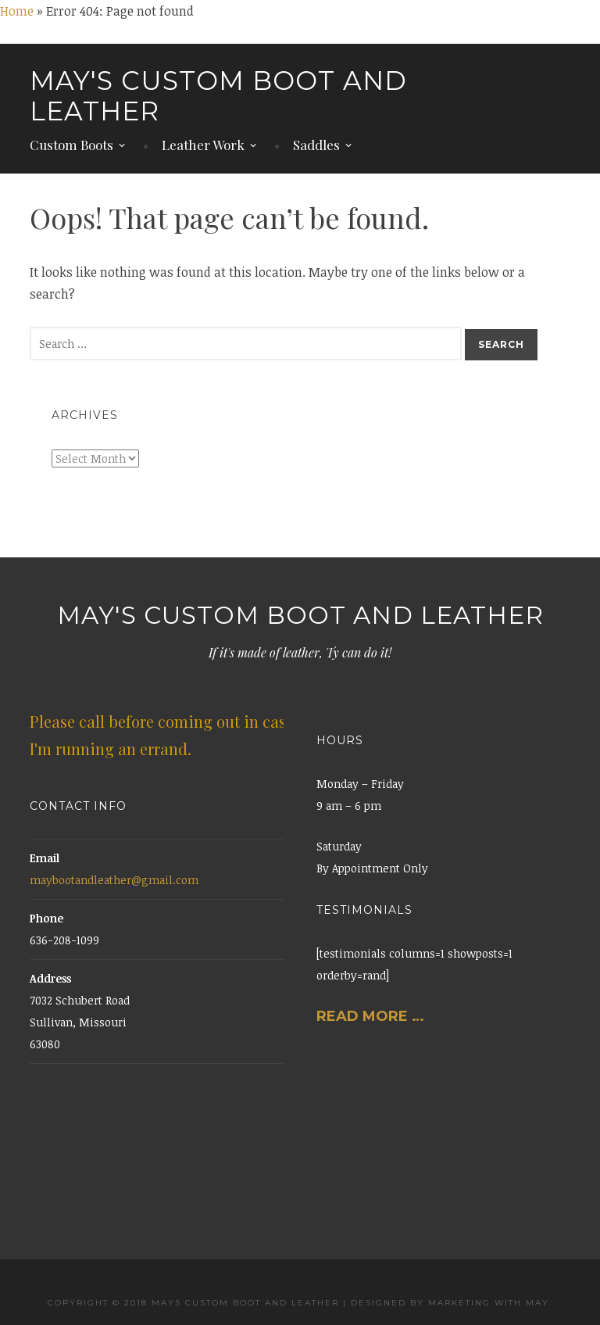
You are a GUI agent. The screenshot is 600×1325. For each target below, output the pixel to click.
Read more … (372, 1016)
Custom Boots (71, 145)
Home (17, 11)
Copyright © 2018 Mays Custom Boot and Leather (193, 1303)
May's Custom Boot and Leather (218, 96)
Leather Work (203, 145)
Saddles (316, 145)
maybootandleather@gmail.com (114, 879)
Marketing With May (488, 1303)
